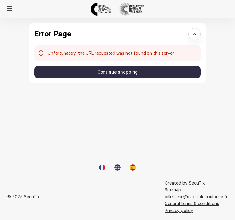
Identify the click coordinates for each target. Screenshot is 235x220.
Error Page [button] (52, 33)
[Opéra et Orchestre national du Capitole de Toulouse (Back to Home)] (117, 9)
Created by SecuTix (185, 182)
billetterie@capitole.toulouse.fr (196, 196)
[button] (10, 9)
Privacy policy (179, 210)
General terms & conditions (192, 203)
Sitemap (173, 189)
